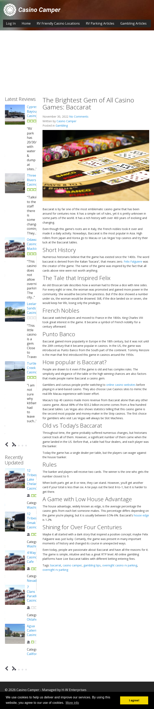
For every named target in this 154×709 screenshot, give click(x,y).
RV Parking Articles (100, 23)
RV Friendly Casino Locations (58, 23)
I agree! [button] (134, 700)
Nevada (32, 580)
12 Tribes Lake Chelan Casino (32, 479)
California (34, 654)
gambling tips (92, 565)
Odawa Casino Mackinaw (34, 244)
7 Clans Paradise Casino (33, 594)
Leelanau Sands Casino (34, 308)
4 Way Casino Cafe (32, 557)
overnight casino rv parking (119, 565)
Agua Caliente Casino (33, 630)
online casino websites (121, 385)
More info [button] (72, 702)
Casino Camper (66, 121)
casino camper (72, 565)
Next (12, 444)
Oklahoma (34, 619)
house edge (141, 515)
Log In (11, 23)
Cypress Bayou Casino (33, 111)
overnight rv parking (55, 570)
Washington (36, 507)
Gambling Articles (133, 23)
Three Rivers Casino (32, 180)
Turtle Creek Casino (32, 368)
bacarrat (55, 565)
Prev (7, 444)
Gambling (62, 125)
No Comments (78, 116)
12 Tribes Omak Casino (32, 520)
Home (26, 23)
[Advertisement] (77, 66)
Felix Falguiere (133, 261)
